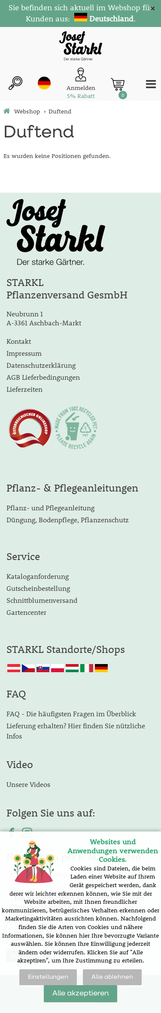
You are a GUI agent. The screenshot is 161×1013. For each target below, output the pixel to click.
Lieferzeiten (24, 388)
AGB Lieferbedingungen (43, 376)
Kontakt (18, 341)
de (44, 83)
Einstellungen (48, 977)
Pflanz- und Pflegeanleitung (50, 507)
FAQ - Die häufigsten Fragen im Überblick (71, 713)
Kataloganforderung (37, 576)
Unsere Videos (28, 784)
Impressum (24, 353)
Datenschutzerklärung (41, 365)
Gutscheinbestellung (38, 588)
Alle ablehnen (112, 977)
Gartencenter (26, 612)
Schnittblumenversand (41, 600)
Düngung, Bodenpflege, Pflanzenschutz (67, 519)
